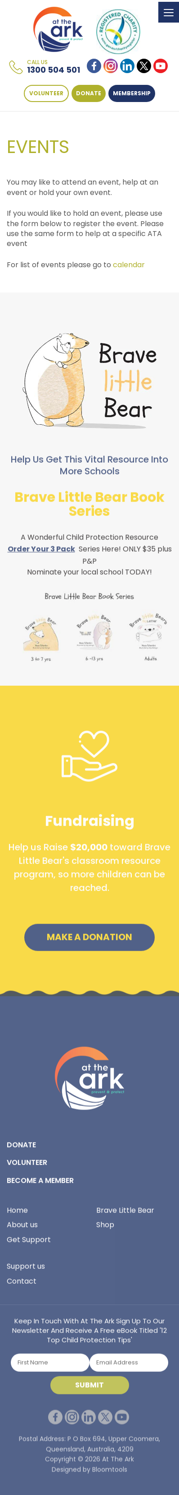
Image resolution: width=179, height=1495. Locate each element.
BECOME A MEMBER (40, 1183)
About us (22, 1228)
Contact (21, 1284)
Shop (105, 1228)
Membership (132, 93)
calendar (129, 265)
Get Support (29, 1243)
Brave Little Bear (125, 1213)
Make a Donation (89, 940)
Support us (26, 1269)
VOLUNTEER (47, 93)
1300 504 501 (54, 67)
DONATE (89, 93)
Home (17, 1213)
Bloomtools (109, 1475)
